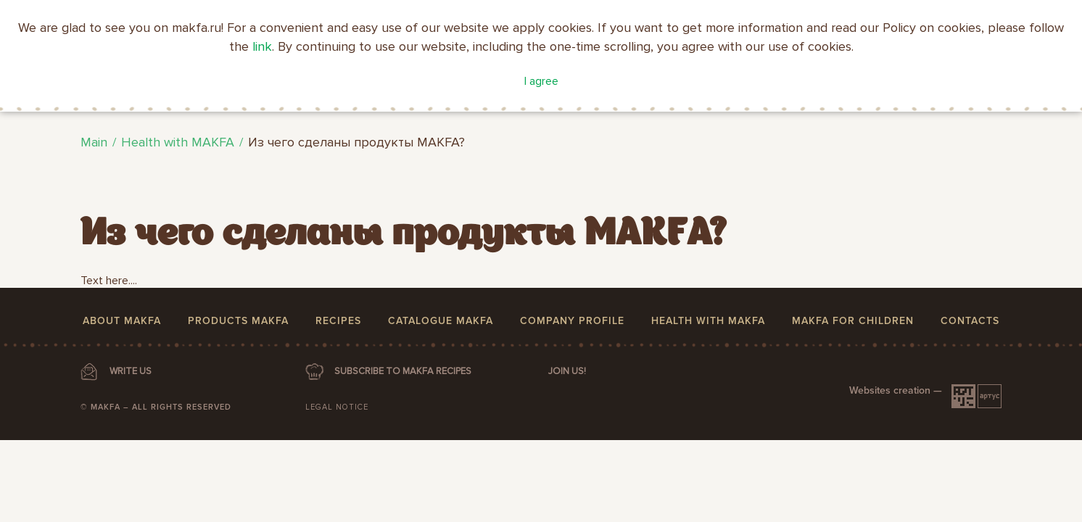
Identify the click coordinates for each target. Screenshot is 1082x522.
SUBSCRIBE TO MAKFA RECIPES (402, 371)
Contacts (970, 321)
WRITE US (131, 371)
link (262, 46)
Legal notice (336, 407)
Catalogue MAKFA (440, 321)
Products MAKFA (238, 321)
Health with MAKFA (177, 142)
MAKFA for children (853, 321)
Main (93, 142)
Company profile (572, 321)
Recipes (338, 321)
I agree (541, 81)
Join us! (567, 371)
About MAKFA (122, 321)
